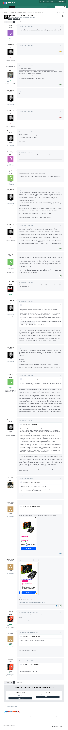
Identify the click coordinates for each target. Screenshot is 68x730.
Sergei (10, 25)
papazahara (10, 281)
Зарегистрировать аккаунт (20, 698)
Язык (5, 724)
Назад (8, 21)
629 (10, 183)
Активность (28, 7)
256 (10, 294)
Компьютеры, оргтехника (29, 17)
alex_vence (10, 502)
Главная (36, 7)
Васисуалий (10, 151)
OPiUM (10, 65)
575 (10, 266)
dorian (10, 170)
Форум (11, 7)
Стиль (9, 724)
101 (10, 624)
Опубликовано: (26, 26)
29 (10, 38)
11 (10, 490)
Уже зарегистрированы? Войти (49, 1)
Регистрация (61, 1)
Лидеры (43, 7)
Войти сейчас (47, 696)
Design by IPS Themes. (57, 726)
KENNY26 (10, 611)
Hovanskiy (13, 17)
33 (10, 80)
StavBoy (10, 254)
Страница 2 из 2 (19, 21)
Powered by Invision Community (9, 725)
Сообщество (19, 7)
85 (10, 164)
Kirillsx (10, 477)
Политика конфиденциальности (19, 724)
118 (10, 514)
